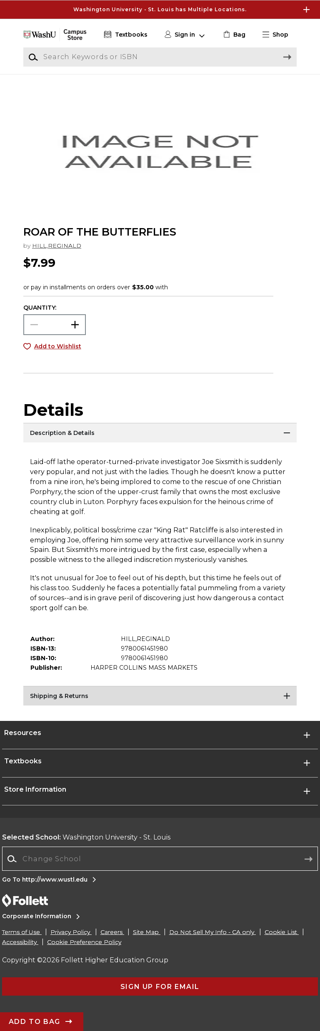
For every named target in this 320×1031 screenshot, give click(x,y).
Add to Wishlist (57, 346)
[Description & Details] (160, 433)
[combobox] (160, 859)
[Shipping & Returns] (160, 696)
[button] (279, 34)
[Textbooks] (125, 34)
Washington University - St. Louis (86, 837)
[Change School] (160, 859)
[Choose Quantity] (54, 325)
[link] (233, 34)
